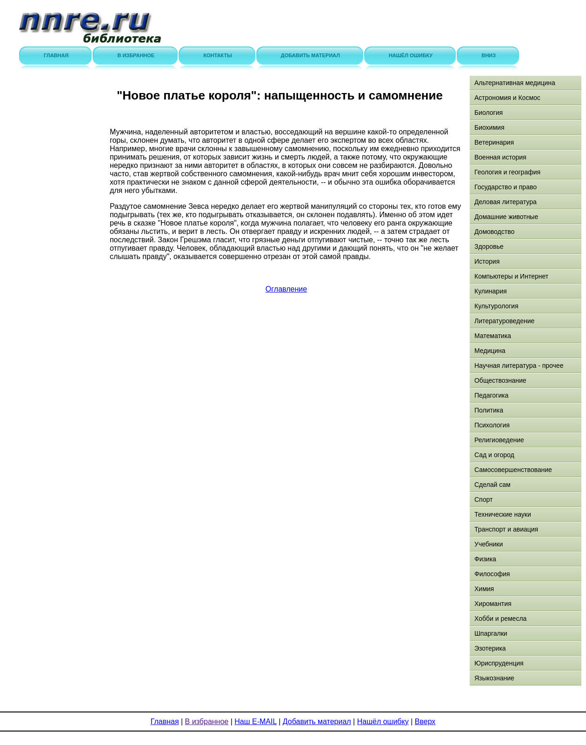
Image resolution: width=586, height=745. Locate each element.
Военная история (500, 157)
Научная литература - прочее (518, 365)
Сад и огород (494, 455)
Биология (488, 112)
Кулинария (490, 291)
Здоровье (489, 246)
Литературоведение (504, 321)
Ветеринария (494, 142)
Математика (492, 335)
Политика (488, 410)
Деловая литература (505, 202)
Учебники (488, 544)
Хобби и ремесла (500, 618)
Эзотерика (490, 648)
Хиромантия (493, 603)
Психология (492, 425)
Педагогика (491, 395)
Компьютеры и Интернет (511, 276)
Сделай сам (492, 484)
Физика (485, 559)
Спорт (483, 499)
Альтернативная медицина (514, 82)
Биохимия (489, 127)
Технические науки (502, 514)
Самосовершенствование (513, 469)
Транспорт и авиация (506, 529)
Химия (484, 588)
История (486, 261)
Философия (492, 574)
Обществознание (500, 380)
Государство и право (505, 187)
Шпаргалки (490, 633)
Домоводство (494, 231)
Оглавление (286, 289)
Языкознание (494, 678)
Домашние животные (506, 216)
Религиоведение (499, 440)
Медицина (490, 350)
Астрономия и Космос (507, 97)
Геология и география (507, 172)
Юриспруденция (499, 663)
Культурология (496, 306)
